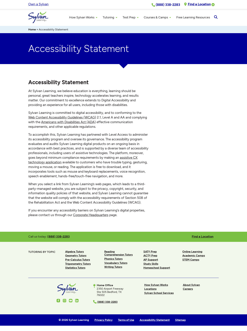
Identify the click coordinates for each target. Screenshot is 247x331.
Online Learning (192, 251)
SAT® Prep (150, 251)
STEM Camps (190, 259)
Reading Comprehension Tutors (118, 253)
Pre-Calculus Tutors (77, 259)
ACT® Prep (150, 255)
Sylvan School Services (159, 293)
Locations (150, 289)
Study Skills (150, 264)
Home (32, 29)
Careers (188, 289)
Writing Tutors (113, 267)
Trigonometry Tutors (78, 264)
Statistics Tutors (75, 268)
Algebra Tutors (74, 251)
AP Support (150, 259)
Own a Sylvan (38, 4)
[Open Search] (216, 17)
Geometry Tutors (75, 255)
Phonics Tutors (113, 259)
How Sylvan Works (156, 285)
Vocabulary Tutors (115, 263)
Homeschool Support (156, 268)
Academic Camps (193, 255)
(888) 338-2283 (58, 236)
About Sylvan (191, 285)
